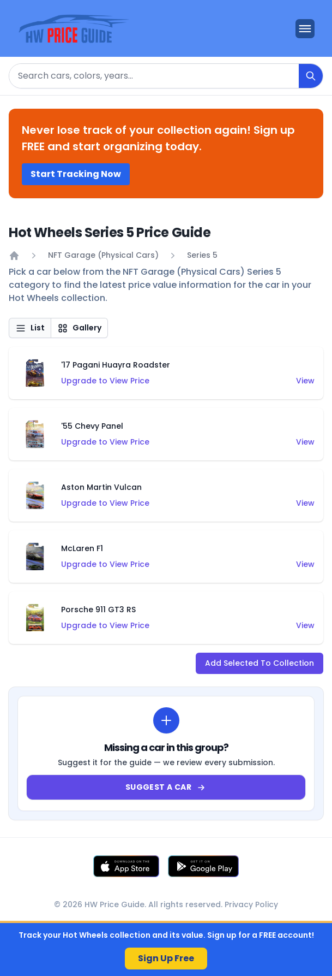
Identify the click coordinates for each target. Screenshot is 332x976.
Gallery (79, 328)
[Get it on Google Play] (203, 866)
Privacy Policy (251, 904)
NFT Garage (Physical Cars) (103, 255)
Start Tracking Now (76, 174)
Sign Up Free (166, 958)
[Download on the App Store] (126, 866)
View (305, 380)
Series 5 (202, 255)
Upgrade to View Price (105, 380)
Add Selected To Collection (259, 663)
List (30, 328)
